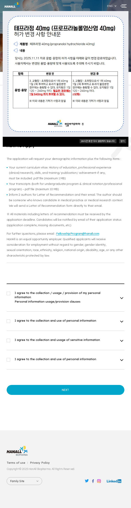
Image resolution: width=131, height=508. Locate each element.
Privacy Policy (40, 462)
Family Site (17, 481)
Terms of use (16, 462)
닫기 (123, 141)
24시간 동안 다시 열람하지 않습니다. (98, 141)
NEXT (65, 390)
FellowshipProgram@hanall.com (77, 233)
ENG (109, 6)
